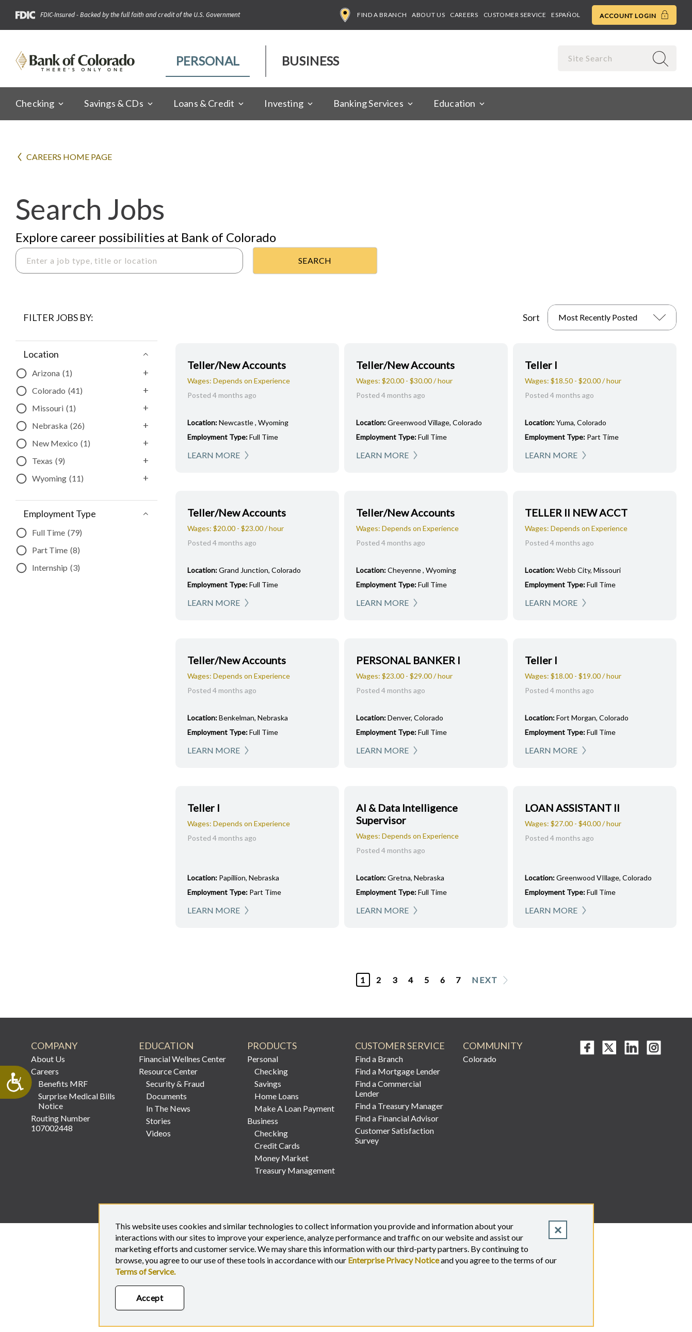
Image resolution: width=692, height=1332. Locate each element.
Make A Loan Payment (294, 1108)
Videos (158, 1133)
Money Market (281, 1158)
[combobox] (603, 58)
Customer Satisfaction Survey (394, 1135)
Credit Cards (277, 1145)
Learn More (213, 455)
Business (310, 60)
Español (565, 15)
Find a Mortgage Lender (397, 1071)
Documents (166, 1096)
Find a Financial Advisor (397, 1118)
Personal (207, 60)
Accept (150, 1298)
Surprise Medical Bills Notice (76, 1101)
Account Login (634, 15)
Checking (271, 1071)
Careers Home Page (69, 157)
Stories (158, 1121)
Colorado (479, 1059)
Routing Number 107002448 (60, 1123)
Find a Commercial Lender (388, 1088)
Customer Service (515, 15)
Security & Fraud (175, 1083)
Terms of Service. (145, 1271)
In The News (168, 1108)
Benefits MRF (63, 1083)
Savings (267, 1083)
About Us (428, 15)
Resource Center (168, 1071)
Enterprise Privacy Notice (393, 1260)
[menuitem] (208, 61)
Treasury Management (294, 1170)
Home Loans (276, 1096)
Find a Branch (373, 15)
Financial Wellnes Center (182, 1059)
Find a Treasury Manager (399, 1106)
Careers (464, 15)
